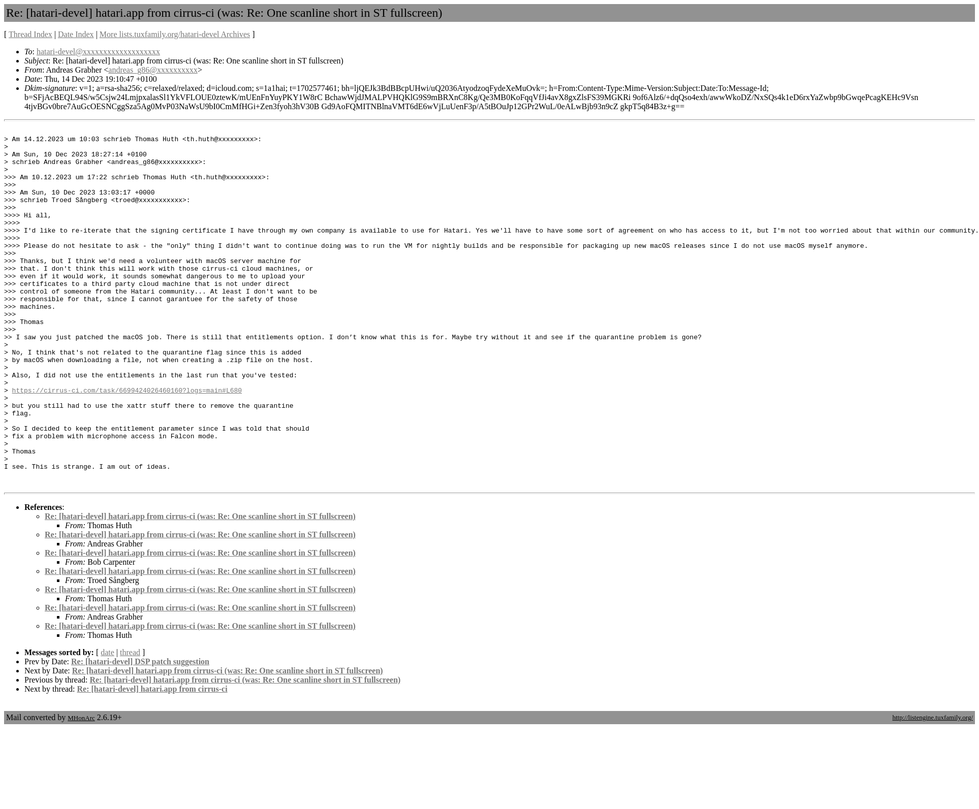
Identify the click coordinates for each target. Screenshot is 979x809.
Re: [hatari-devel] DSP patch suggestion (140, 733)
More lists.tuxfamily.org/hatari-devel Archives (175, 34)
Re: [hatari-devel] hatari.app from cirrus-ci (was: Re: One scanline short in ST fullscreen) (200, 588)
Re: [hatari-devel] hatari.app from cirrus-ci (152, 760)
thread (130, 724)
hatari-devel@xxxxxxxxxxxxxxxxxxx (98, 51)
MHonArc (81, 789)
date (107, 724)
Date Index (76, 34)
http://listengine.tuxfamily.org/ (932, 789)
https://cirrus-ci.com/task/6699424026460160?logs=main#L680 (127, 443)
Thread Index (30, 34)
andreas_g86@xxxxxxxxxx (153, 70)
